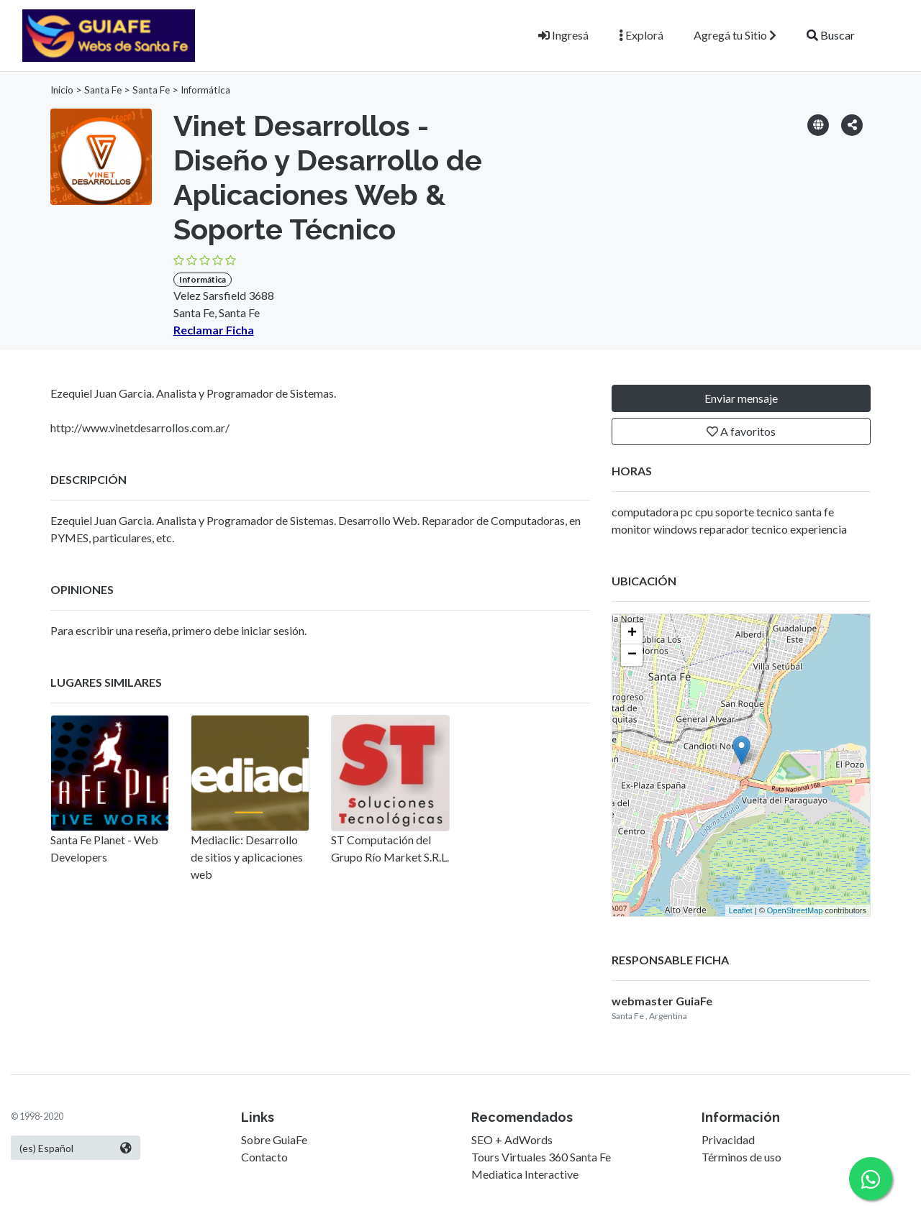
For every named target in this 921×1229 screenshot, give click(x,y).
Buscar (831, 35)
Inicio (61, 90)
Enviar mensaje (741, 398)
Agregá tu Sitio (735, 35)
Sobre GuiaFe (274, 1139)
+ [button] (632, 633)
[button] (852, 124)
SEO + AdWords (512, 1139)
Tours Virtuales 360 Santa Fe (541, 1157)
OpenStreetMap (795, 910)
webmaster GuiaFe (662, 1001)
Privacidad (728, 1139)
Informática (205, 90)
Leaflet (741, 910)
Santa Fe (103, 90)
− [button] (632, 655)
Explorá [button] (641, 35)
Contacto (264, 1157)
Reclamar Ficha (213, 330)
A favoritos (741, 431)
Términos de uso (741, 1157)
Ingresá (563, 35)
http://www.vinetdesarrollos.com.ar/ (140, 427)
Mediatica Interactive (525, 1174)
